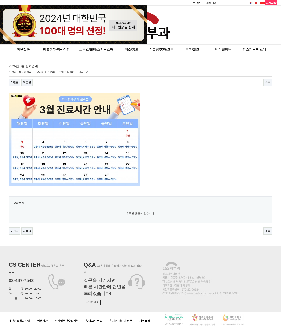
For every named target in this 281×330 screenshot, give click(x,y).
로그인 (197, 2)
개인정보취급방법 (19, 320)
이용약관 (42, 320)
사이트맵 (144, 320)
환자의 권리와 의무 (121, 320)
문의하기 (92, 302)
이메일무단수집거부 (67, 320)
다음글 (27, 82)
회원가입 (211, 2)
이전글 (14, 82)
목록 (267, 82)
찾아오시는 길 (94, 320)
